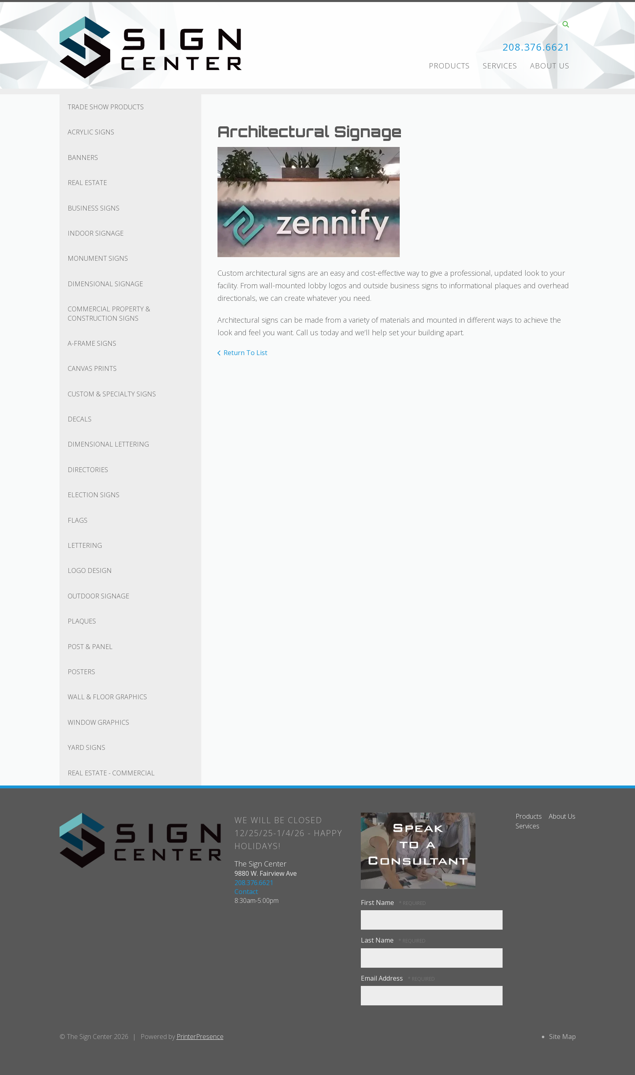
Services (500, 65)
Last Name (378, 940)
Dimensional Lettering (108, 444)
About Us (549, 65)
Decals (80, 419)
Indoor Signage (96, 233)
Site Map (562, 1036)
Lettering (85, 545)
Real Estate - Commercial (111, 772)
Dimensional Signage (105, 283)
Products (449, 65)
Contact (246, 891)
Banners (83, 157)
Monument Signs (98, 258)
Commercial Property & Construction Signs (109, 313)
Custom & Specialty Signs (112, 394)
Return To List (245, 352)
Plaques (82, 621)
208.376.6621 (536, 46)
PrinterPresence (200, 1036)
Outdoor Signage (98, 596)
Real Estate (87, 182)
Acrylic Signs (91, 132)
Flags (77, 520)
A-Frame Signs (92, 343)
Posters (81, 671)
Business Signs (93, 208)
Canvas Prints (92, 368)
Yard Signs (86, 747)
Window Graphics (98, 722)
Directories (88, 469)
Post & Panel (90, 646)
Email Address (383, 978)
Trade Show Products (106, 106)
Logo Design (90, 570)
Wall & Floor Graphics (107, 696)
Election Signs (93, 494)
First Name (378, 902)
